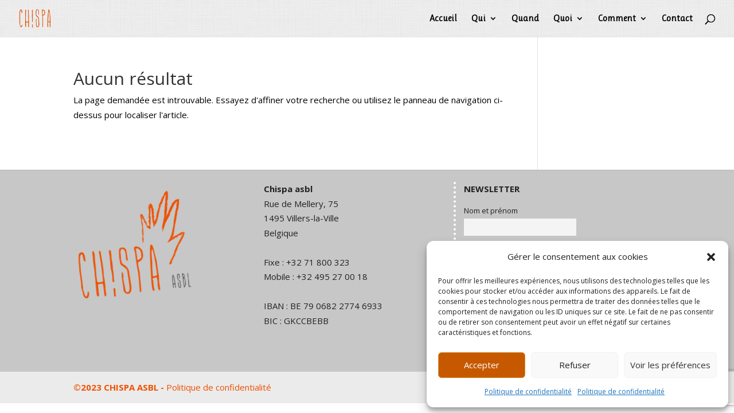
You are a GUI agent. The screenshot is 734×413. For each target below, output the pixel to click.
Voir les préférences (670, 365)
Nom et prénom (491, 210)
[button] (711, 257)
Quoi (562, 19)
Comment (617, 19)
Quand (525, 19)
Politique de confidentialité (528, 391)
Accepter (481, 365)
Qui (478, 19)
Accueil (443, 19)
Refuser (575, 365)
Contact (677, 19)
